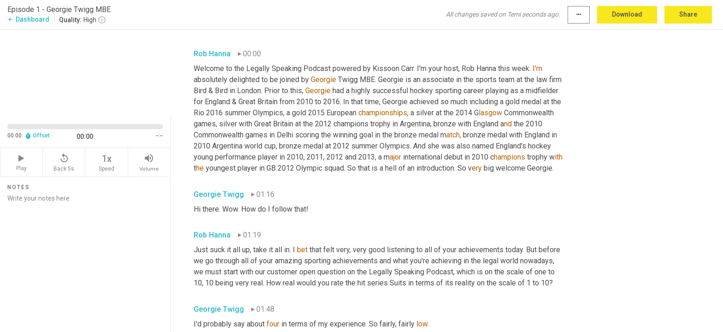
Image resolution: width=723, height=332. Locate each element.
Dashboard (28, 19)
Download (627, 14)
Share (688, 14)
